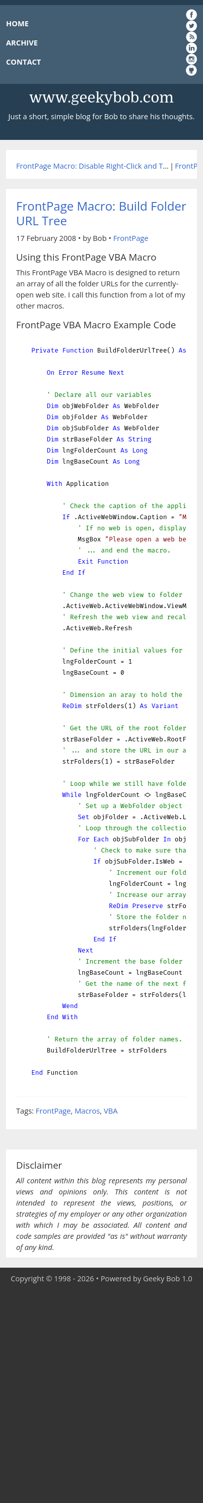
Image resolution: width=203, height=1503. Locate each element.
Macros (87, 1111)
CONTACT (23, 62)
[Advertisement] (101, 1393)
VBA (110, 1111)
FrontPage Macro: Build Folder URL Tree (101, 213)
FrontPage (131, 238)
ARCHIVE (22, 42)
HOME (17, 23)
